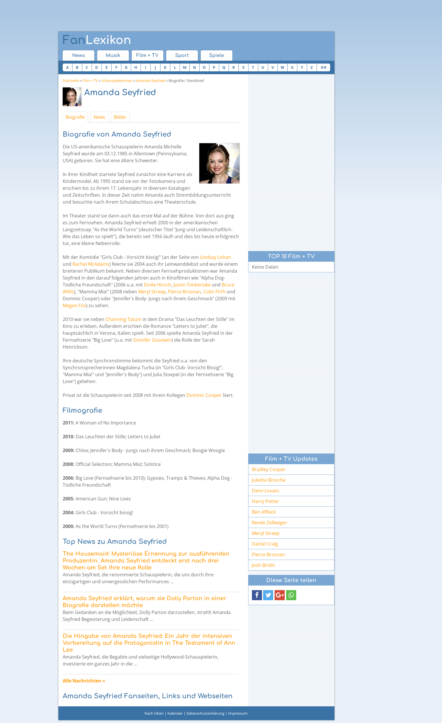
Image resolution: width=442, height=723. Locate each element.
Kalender (175, 713)
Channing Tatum (123, 319)
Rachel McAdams (90, 264)
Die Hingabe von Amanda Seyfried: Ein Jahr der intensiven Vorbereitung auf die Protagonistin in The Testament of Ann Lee (149, 643)
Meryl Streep (152, 291)
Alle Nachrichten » (84, 681)
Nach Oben (154, 713)
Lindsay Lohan (215, 257)
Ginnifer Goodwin (152, 340)
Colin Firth (214, 291)
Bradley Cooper (269, 469)
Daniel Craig (265, 544)
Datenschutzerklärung (205, 713)
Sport (182, 55)
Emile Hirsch (157, 285)
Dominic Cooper (204, 395)
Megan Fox (74, 305)
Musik (113, 55)
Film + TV (147, 55)
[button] (257, 595)
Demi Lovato (265, 490)
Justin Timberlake (192, 285)
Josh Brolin (263, 565)
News (78, 55)
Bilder (120, 117)
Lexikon (97, 40)
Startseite (71, 80)
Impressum (238, 713)
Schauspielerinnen (117, 80)
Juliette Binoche (269, 480)
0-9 (323, 67)
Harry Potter (265, 501)
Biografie (75, 117)
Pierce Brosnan (184, 291)
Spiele (216, 55)
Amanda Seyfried (150, 80)
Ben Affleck (264, 512)
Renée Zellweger (269, 522)
